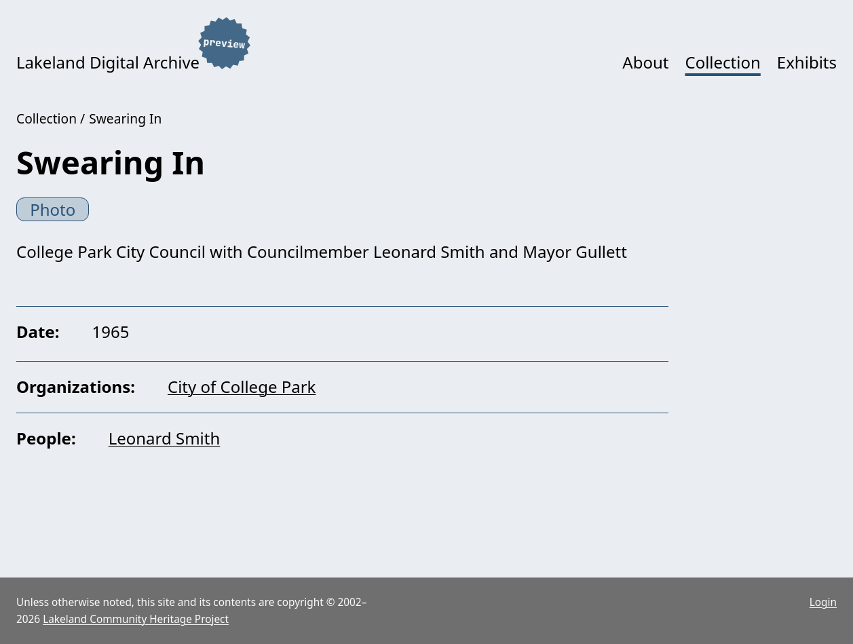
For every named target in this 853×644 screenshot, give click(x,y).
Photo (52, 209)
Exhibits (807, 62)
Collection (722, 62)
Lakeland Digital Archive (108, 62)
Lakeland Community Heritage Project (136, 619)
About (645, 62)
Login (823, 602)
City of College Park (242, 386)
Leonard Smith (165, 438)
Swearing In (125, 118)
